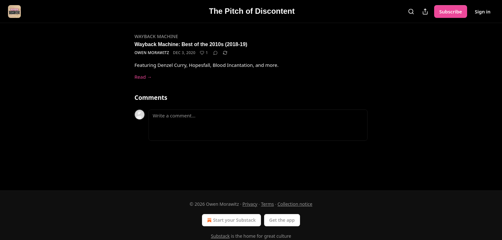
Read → (143, 77)
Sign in (482, 11)
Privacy (249, 204)
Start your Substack (230, 220)
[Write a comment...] (258, 125)
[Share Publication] (425, 11)
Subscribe (450, 11)
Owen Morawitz (151, 52)
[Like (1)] (204, 53)
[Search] (411, 11)
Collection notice (295, 204)
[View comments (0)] (215, 53)
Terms (267, 204)
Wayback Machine (156, 36)
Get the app (282, 220)
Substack (220, 236)
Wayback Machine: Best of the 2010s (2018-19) (190, 44)
